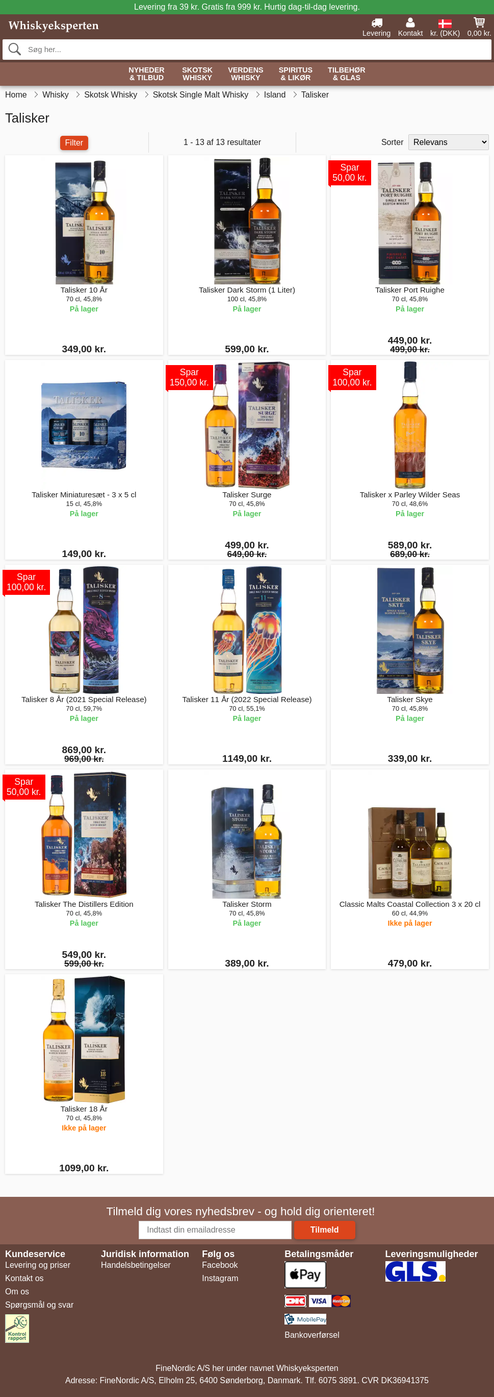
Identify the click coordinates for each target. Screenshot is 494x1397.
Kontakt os (24, 1278)
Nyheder (146, 74)
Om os (17, 1291)
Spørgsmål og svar (39, 1304)
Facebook (220, 1265)
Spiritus (296, 74)
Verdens (246, 74)
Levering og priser (37, 1265)
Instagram (220, 1278)
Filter (74, 142)
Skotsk (197, 74)
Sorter (392, 142)
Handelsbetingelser (136, 1265)
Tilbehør (347, 74)
